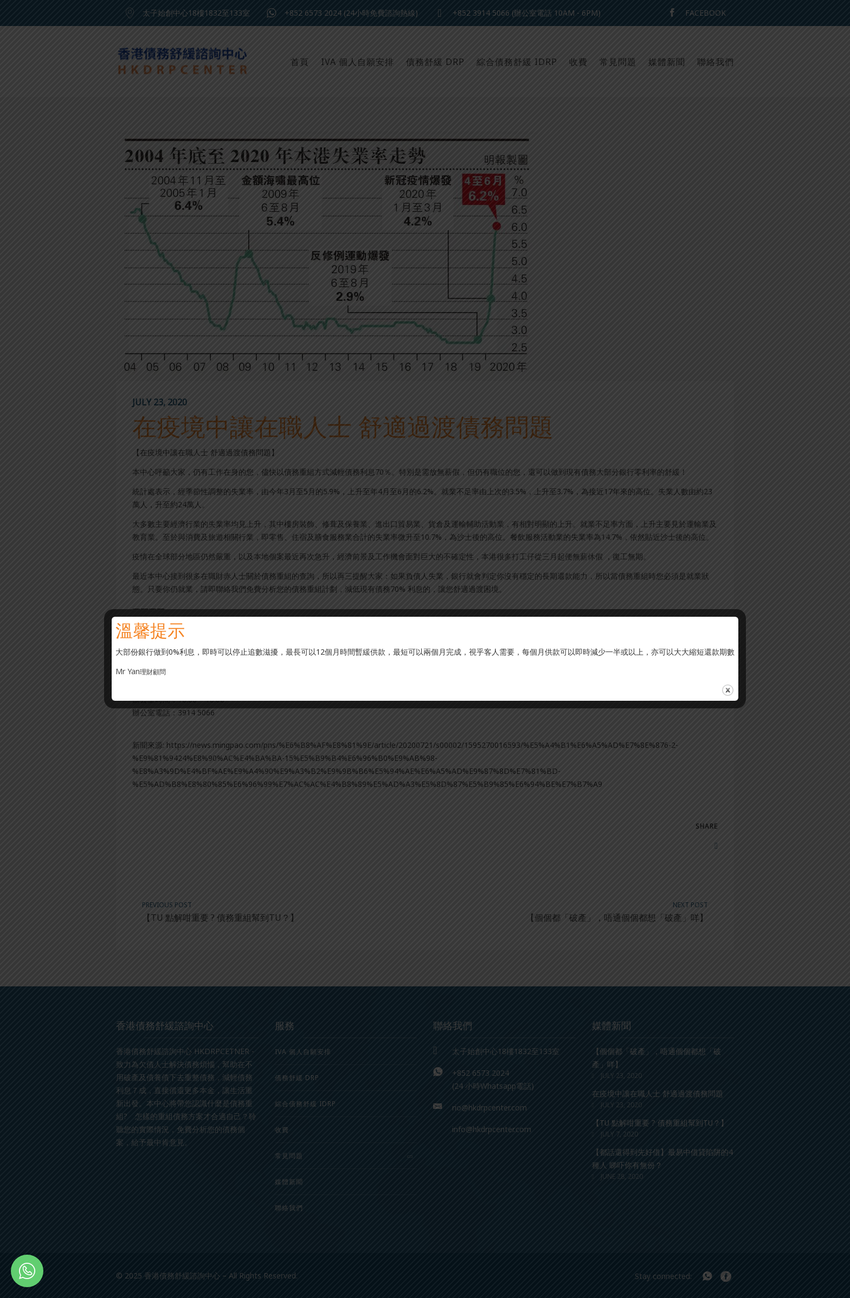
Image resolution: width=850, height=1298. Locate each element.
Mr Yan (127, 671)
